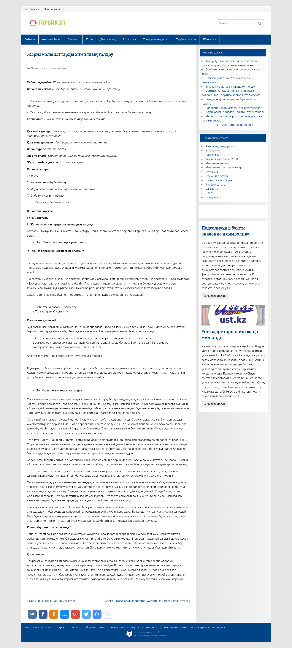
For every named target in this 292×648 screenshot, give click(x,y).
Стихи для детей (217, 176)
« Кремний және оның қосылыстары (51, 601)
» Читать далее (215, 296)
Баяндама (212, 155)
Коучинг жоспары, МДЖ (222, 159)
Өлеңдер (212, 197)
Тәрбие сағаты (186, 39)
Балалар (73, 39)
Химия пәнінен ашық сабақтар (49, 68)
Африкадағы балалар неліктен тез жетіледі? (235, 112)
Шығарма (209, 39)
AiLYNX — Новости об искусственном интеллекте (150, 634)
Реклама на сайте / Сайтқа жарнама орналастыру (195, 627)
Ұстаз (89, 39)
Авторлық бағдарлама (221, 146)
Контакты (151, 627)
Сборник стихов (94, 627)
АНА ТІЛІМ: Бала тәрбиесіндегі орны (230, 125)
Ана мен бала (51, 39)
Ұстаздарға (213, 150)
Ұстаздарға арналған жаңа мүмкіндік (230, 86)
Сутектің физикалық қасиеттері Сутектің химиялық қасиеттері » (147, 601)
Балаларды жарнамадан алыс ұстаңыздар (234, 108)
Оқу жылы (212, 171)
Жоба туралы (31, 9)
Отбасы (30, 39)
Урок (61, 627)
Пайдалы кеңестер (156, 39)
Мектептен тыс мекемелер (224, 167)
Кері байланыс (52, 9)
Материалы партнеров (125, 627)
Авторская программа (38, 627)
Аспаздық (129, 39)
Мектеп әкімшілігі (217, 163)
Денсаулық (107, 39)
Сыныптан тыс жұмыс (220, 180)
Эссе (209, 193)
